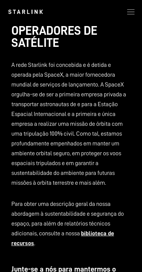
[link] (26, 11)
